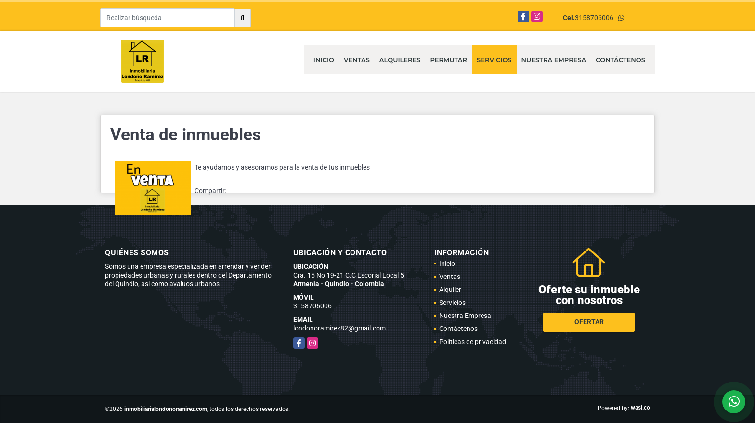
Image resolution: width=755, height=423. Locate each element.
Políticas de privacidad (472, 341)
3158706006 (594, 18)
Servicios (494, 60)
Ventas (357, 60)
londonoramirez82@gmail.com (339, 328)
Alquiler (450, 289)
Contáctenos (620, 60)
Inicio (323, 60)
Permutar (448, 60)
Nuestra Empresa (553, 60)
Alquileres (400, 60)
